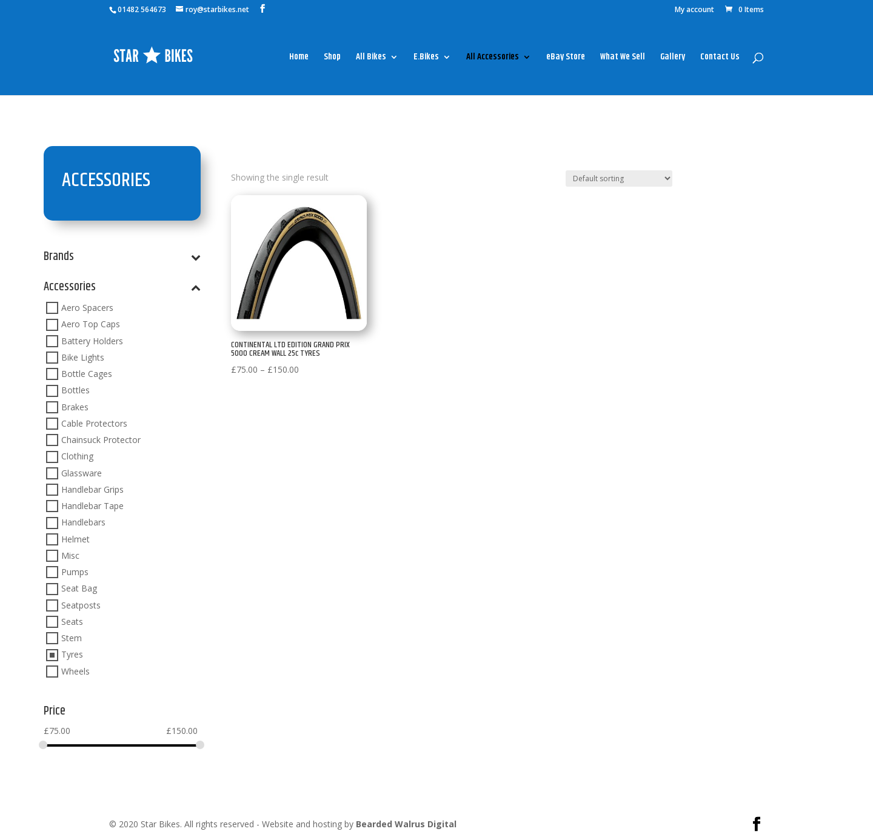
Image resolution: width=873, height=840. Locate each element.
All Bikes (371, 58)
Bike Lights (82, 357)
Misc (70, 555)
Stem (71, 638)
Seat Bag (79, 589)
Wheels (75, 671)
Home (299, 58)
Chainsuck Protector (101, 439)
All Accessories (492, 58)
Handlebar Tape (92, 506)
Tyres (72, 655)
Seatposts (81, 605)
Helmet (75, 539)
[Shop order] (619, 178)
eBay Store (565, 58)
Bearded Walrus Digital (406, 824)
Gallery (672, 58)
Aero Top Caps (90, 324)
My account (694, 10)
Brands (122, 258)
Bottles (75, 390)
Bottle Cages (86, 373)
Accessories (122, 288)
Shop (332, 58)
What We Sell (622, 58)
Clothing (77, 456)
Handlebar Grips (92, 489)
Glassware (81, 473)
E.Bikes (426, 58)
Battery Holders (92, 341)
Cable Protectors (94, 423)
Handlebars (83, 522)
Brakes (75, 407)
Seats (72, 621)
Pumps (75, 572)
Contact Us (720, 58)
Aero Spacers (87, 307)
